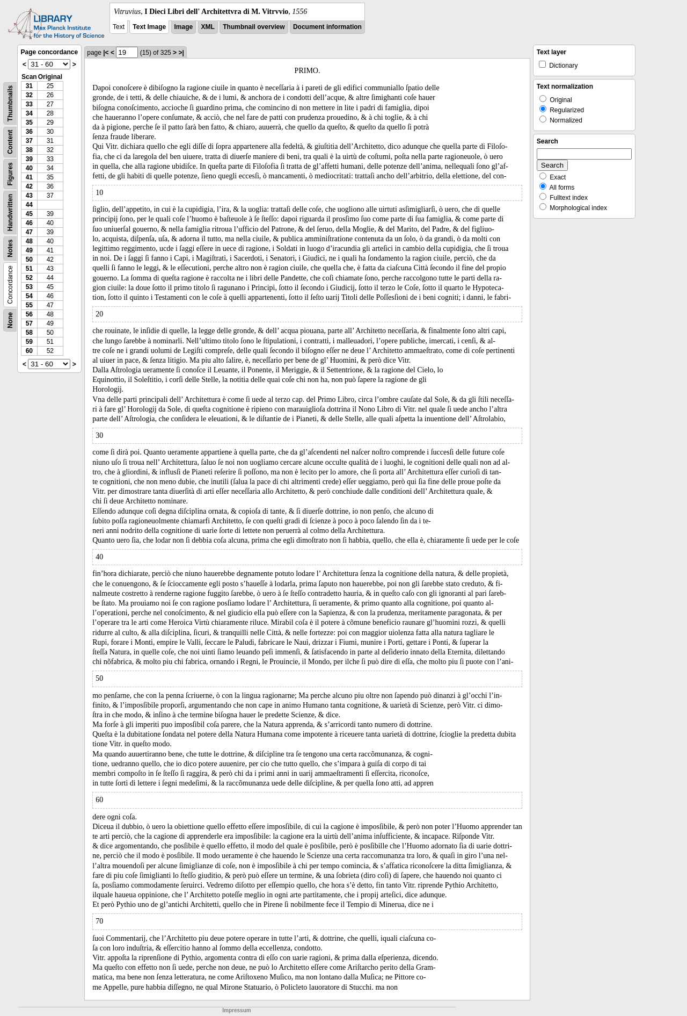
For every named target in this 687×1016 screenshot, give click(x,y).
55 (29, 305)
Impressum (236, 1010)
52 (29, 278)
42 (29, 186)
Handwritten (10, 212)
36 (29, 131)
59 (29, 341)
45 (29, 214)
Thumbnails (10, 103)
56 (29, 314)
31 (29, 86)
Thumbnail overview (253, 27)
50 (29, 259)
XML (208, 27)
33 (29, 104)
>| (181, 52)
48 (29, 241)
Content (10, 142)
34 (29, 113)
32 (29, 95)
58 (29, 332)
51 (29, 268)
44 (29, 204)
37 (29, 141)
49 (29, 250)
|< (105, 52)
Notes (10, 248)
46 (29, 223)
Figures (10, 173)
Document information (327, 27)
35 (29, 122)
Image (183, 27)
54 (29, 296)
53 (29, 287)
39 (29, 159)
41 (29, 177)
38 (29, 150)
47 (29, 232)
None (10, 320)
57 (29, 323)
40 (29, 168)
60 (29, 351)
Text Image (149, 27)
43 (29, 195)
